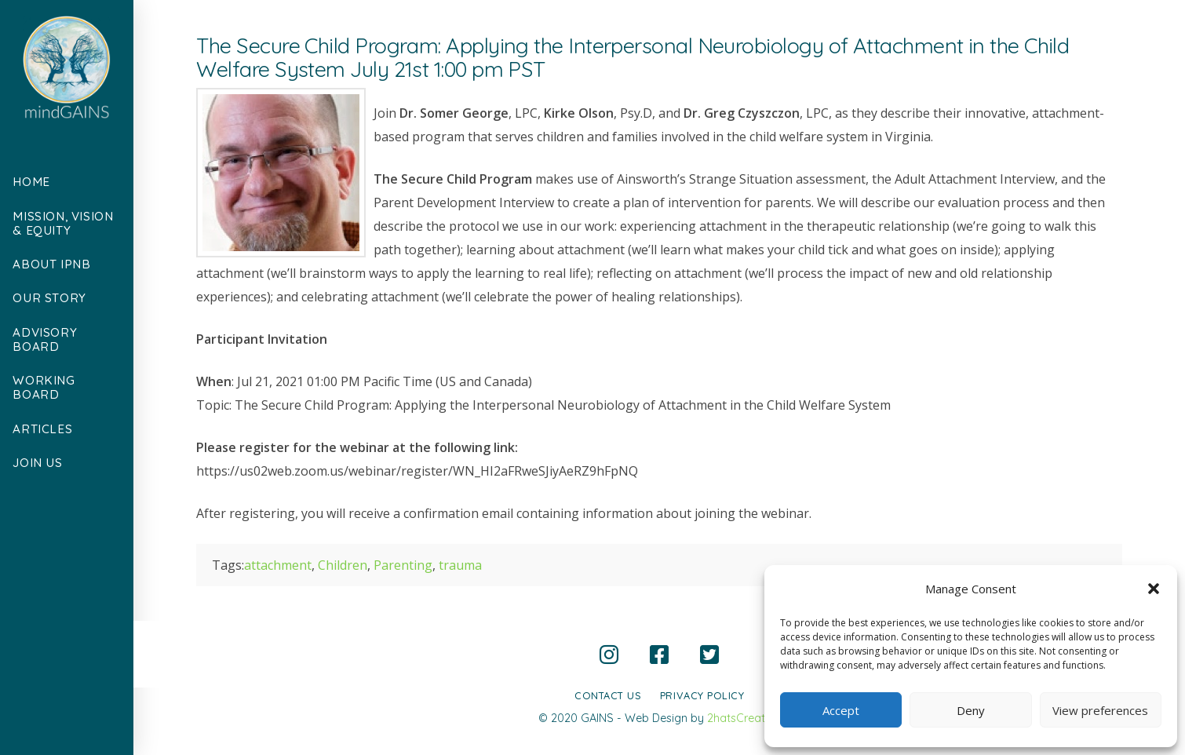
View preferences (1100, 710)
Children (342, 565)
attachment (278, 565)
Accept (840, 710)
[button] (1153, 588)
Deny (971, 710)
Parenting (403, 565)
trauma (460, 565)
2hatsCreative (743, 718)
